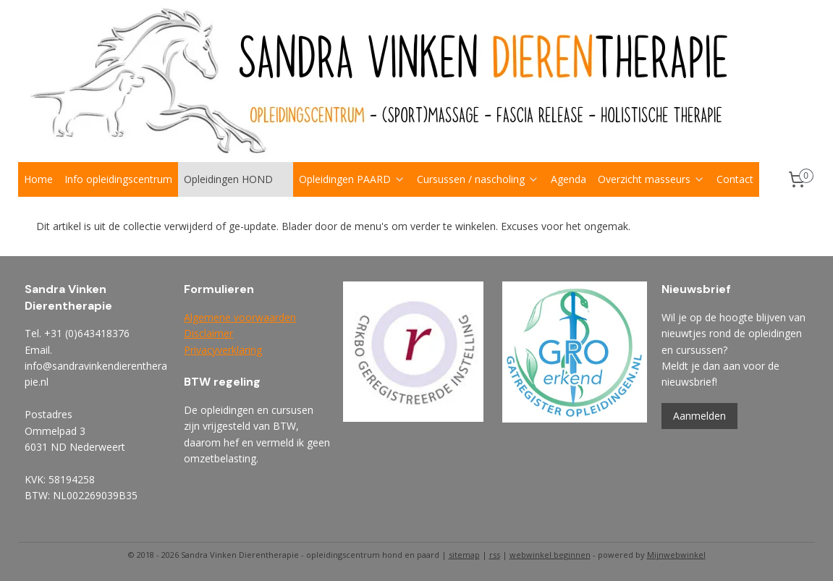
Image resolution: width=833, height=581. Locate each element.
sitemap (464, 554)
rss (494, 554)
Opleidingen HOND (235, 179)
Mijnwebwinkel (676, 554)
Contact (734, 179)
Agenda (568, 179)
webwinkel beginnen (550, 554)
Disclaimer (208, 333)
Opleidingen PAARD (352, 179)
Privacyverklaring (223, 350)
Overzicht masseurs (651, 179)
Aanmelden (699, 416)
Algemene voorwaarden (240, 317)
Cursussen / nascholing (478, 179)
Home (38, 179)
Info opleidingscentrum (118, 179)
